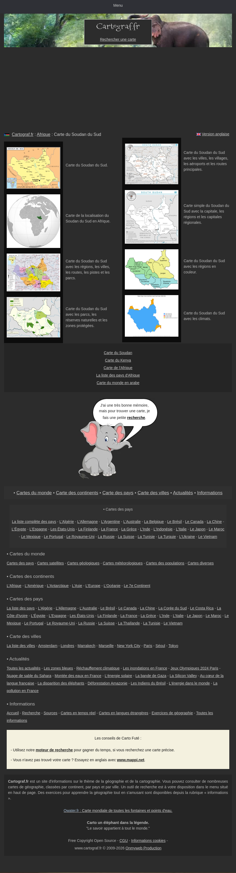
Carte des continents (77, 492)
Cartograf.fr (22, 134)
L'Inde (145, 529)
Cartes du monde (34, 492)
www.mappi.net (130, 760)
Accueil (13, 713)
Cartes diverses (201, 563)
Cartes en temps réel (78, 713)
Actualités (183, 492)
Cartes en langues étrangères (123, 713)
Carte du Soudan (118, 353)
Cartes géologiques (83, 563)
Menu (118, 5)
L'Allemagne (87, 521)
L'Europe (92, 586)
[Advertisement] (118, 87)
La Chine (214, 521)
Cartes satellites (50, 563)
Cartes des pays (20, 563)
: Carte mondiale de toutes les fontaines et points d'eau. (118, 810)
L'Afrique (14, 586)
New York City (128, 646)
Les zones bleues (58, 668)
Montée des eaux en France (78, 676)
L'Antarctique (58, 586)
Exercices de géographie (172, 713)
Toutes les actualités (23, 668)
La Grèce (129, 529)
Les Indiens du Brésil (148, 683)
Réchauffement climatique (98, 668)
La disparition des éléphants (61, 683)
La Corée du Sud (172, 608)
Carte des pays (117, 492)
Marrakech (86, 646)
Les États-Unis (62, 529)
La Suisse (126, 536)
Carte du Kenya (118, 360)
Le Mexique (30, 536)
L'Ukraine (187, 536)
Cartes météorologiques (123, 563)
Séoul (160, 646)
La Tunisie (146, 536)
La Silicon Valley (183, 676)
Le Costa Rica (201, 608)
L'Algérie (66, 521)
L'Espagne (38, 529)
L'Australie (132, 521)
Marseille (106, 646)
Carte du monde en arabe (118, 383)
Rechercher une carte (118, 39)
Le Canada (194, 521)
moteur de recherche (54, 750)
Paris (148, 646)
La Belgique (154, 521)
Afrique (43, 134)
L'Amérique (34, 586)
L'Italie (181, 529)
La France (109, 529)
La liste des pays (21, 608)
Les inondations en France (145, 668)
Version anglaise (215, 134)
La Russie (106, 536)
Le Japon (197, 529)
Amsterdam (48, 646)
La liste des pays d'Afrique (118, 375)
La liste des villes (21, 646)
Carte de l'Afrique (118, 368)
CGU (123, 840)
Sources (50, 713)
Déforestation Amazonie (108, 683)
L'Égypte (19, 529)
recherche (136, 417)
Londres (67, 646)
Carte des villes (153, 492)
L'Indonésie (163, 529)
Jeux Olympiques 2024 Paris (194, 668)
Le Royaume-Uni (80, 536)
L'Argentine (110, 521)
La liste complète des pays (34, 521)
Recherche (31, 713)
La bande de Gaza (151, 676)
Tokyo (173, 646)
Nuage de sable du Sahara (29, 676)
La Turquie (167, 536)
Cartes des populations (165, 563)
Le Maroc (216, 529)
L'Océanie (112, 586)
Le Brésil (174, 521)
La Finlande (88, 529)
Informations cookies (148, 840)
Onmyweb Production (144, 848)
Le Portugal (53, 536)
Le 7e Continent (137, 586)
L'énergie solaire (118, 676)
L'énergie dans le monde (189, 683)
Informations (210, 492)
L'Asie (77, 586)
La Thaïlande (129, 623)
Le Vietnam (207, 536)
